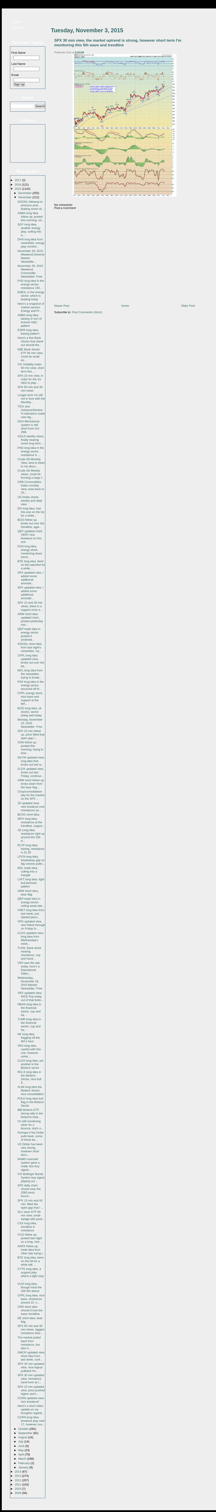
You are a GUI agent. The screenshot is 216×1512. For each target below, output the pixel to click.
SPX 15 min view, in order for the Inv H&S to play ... (30, 379)
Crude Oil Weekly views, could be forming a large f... (30, 474)
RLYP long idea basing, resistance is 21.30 (30, 849)
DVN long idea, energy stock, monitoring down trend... (29, 552)
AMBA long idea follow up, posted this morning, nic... (30, 216)
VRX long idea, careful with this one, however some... (29, 1051)
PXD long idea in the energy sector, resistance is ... (30, 451)
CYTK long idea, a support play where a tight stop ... (30, 1274)
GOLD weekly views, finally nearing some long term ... (30, 440)
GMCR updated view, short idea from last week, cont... (31, 1356)
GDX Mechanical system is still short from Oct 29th (28, 427)
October (23, 1428)
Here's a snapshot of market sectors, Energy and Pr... (30, 307)
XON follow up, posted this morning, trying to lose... (30, 748)
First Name (18, 52)
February (24, 1463)
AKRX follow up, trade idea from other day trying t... (31, 1249)
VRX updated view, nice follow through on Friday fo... (31, 925)
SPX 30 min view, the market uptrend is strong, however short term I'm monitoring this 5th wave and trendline (117, 42)
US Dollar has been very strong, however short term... (30, 1149)
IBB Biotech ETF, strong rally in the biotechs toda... (30, 1113)
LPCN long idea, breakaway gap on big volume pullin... (31, 860)
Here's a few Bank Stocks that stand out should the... (30, 341)
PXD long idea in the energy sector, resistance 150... (30, 284)
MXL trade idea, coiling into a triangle (27, 871)
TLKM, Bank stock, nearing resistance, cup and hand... (29, 953)
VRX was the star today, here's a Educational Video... (28, 968)
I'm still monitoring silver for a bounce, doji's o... (30, 1125)
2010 (18, 1488)
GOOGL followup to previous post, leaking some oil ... (31, 205)
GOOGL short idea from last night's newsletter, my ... (30, 647)
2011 (18, 1484)
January (23, 1467)
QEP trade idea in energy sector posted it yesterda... (28, 634)
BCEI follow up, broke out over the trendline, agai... (30, 523)
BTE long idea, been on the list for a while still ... (30, 1261)
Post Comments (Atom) (87, 312)
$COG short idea (28, 814)
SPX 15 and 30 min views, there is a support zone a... (29, 606)
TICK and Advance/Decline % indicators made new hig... (31, 412)
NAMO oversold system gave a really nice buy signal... (28, 1164)
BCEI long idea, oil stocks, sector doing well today (29, 712)
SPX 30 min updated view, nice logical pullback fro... (30, 1367)
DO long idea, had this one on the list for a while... (30, 512)
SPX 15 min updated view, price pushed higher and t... (31, 1390)
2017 (18, 180)
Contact (19, 27)
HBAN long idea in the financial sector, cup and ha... (29, 1010)
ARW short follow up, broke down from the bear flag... (30, 783)
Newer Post (61, 305)
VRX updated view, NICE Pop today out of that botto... (30, 996)
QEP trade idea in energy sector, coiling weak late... (30, 902)
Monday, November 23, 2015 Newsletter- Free (29, 723)
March (22, 1458)
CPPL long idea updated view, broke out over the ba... (30, 661)
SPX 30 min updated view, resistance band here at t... (30, 1378)
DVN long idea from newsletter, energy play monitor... (30, 243)
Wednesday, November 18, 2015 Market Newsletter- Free (29, 983)
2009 (18, 1493)
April (21, 1454)
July (21, 1441)
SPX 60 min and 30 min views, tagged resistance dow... (30, 1329)
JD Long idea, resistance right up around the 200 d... (30, 835)
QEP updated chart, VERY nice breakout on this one (30, 536)
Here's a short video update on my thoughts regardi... (30, 1409)
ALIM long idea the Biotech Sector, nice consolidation (30, 1090)
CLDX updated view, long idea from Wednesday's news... (30, 938)
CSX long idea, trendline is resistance (27, 1227)
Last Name (18, 63)
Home (16, 22)
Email (15, 75)
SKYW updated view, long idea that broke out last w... (30, 761)
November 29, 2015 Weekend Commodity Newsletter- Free (30, 271)
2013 (18, 1475)
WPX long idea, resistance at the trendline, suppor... (31, 822)
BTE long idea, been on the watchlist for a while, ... (31, 565)
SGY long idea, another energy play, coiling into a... (29, 230)
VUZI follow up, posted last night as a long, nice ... (30, 1238)
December (25, 193)
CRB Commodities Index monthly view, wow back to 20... (30, 487)
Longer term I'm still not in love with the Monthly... (31, 398)
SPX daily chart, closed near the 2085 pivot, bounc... (29, 1191)
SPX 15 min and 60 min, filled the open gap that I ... (30, 1204)
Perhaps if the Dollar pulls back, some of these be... (30, 1136)
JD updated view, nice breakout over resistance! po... (31, 806)
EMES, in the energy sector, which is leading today (30, 295)
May (21, 1450)
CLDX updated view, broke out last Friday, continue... (30, 772)
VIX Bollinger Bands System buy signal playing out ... (30, 1177)
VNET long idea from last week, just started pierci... (30, 913)
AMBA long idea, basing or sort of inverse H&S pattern (29, 320)
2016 (18, 184)
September (25, 1433)
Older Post (188, 305)
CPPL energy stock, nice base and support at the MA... (30, 698)
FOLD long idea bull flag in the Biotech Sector (30, 1102)
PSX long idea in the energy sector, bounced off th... (30, 685)
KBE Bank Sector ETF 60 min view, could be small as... (30, 355)
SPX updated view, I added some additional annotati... (30, 578)
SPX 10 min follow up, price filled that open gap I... (30, 734)
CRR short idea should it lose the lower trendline (30, 1310)
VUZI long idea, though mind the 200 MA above (29, 1287)
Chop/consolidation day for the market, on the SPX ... (31, 795)
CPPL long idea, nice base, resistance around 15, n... (30, 1299)
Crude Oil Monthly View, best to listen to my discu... (31, 463)
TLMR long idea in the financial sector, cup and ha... (29, 1025)
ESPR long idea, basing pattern (28, 331)
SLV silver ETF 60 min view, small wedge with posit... (31, 1215)
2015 (18, 188)
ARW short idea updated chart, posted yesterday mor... (30, 619)
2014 (18, 1471)
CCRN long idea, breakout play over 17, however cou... (31, 1421)
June (21, 1446)
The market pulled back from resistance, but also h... (29, 1343)
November (25, 197)
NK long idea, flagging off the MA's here (28, 1037)
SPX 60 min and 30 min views (29, 388)
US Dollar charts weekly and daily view (29, 500)
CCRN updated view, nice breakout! (30, 1399)
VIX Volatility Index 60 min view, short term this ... (30, 368)
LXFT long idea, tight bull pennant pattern (30, 883)
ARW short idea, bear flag (27, 892)
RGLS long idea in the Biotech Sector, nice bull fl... (29, 1077)
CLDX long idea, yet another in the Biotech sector (30, 1064)
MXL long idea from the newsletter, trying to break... (29, 674)
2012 (18, 1480)
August (23, 1437)
